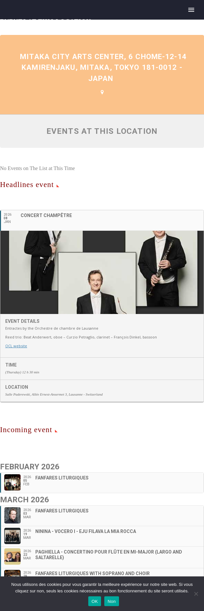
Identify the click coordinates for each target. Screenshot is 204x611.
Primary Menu (191, 10)
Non (112, 601)
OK (95, 601)
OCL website (16, 345)
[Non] (196, 593)
